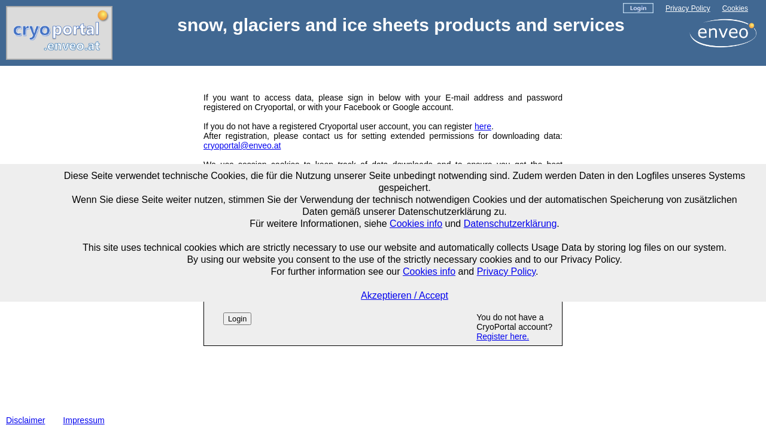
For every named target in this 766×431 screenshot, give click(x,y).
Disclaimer (25, 420)
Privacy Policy (687, 8)
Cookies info (416, 223)
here (483, 126)
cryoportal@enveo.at (242, 145)
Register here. (502, 336)
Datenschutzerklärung (510, 223)
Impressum (83, 420)
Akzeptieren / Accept (404, 295)
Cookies (735, 8)
